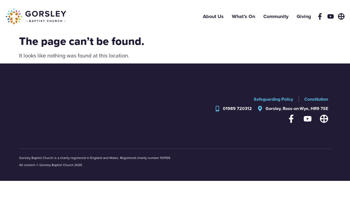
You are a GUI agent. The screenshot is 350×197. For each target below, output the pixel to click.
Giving (304, 16)
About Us (213, 16)
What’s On (243, 16)
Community (275, 16)
